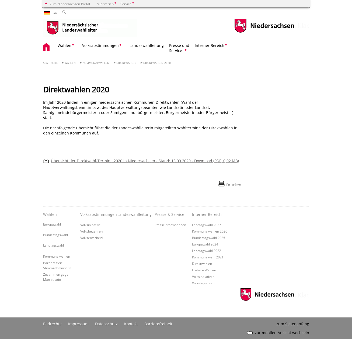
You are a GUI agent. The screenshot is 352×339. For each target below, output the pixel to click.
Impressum (78, 323)
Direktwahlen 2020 (157, 63)
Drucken (233, 184)
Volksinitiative (90, 225)
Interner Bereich (207, 214)
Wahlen (70, 63)
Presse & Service (169, 214)
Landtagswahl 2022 (206, 250)
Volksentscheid (91, 238)
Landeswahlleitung (147, 45)
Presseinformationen (170, 225)
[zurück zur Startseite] (90, 28)
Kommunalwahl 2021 (208, 257)
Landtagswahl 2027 (206, 225)
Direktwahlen (126, 63)
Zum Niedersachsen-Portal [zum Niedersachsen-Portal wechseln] (70, 4)
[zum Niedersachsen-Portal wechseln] (264, 31)
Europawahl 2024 (205, 244)
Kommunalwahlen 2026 (209, 231)
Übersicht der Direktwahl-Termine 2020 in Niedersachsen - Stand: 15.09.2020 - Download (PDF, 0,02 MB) (145, 160)
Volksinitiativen (203, 276)
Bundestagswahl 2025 (208, 238)
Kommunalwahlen (96, 63)
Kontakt (131, 323)
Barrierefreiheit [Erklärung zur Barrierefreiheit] (158, 323)
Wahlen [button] (64, 45)
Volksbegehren (91, 231)
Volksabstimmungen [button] (100, 45)
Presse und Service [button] (179, 48)
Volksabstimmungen (97, 214)
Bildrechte (52, 323)
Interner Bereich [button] (209, 45)
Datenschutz (106, 323)
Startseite (50, 63)
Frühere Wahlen (204, 270)
